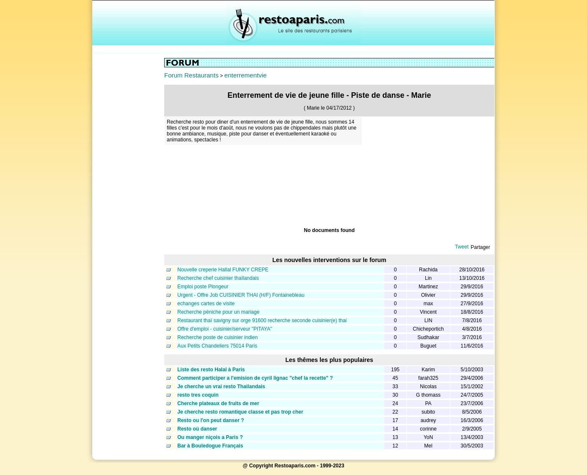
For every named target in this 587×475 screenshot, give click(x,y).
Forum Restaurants (191, 75)
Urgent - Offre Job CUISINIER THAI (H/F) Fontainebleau (240, 295)
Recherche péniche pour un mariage (218, 312)
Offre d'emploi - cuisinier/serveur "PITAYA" (224, 329)
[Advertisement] (128, 185)
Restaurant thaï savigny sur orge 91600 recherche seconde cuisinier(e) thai (262, 320)
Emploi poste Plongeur (203, 287)
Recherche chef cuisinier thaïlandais (218, 278)
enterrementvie (245, 75)
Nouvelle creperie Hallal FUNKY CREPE (222, 270)
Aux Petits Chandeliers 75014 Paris (217, 346)
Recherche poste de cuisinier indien (217, 337)
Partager (480, 247)
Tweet (461, 247)
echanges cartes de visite (205, 304)
